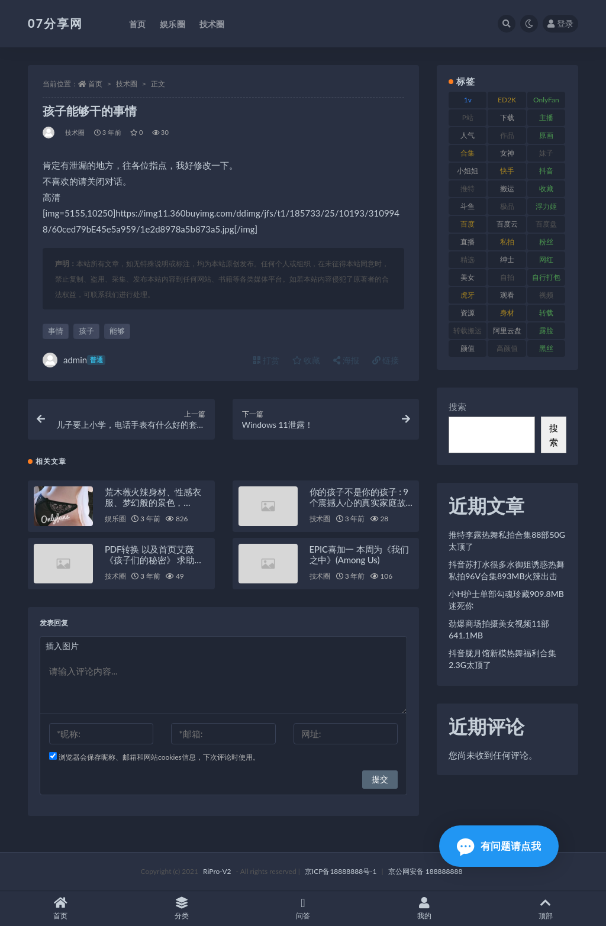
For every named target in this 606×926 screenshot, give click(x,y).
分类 (182, 908)
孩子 (86, 330)
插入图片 (62, 646)
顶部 (545, 908)
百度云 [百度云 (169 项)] (507, 224)
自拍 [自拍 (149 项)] (507, 277)
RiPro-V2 (217, 871)
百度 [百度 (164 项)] (467, 224)
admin (74, 360)
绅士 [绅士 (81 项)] (507, 259)
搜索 (457, 406)
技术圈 (126, 83)
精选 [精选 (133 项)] (467, 259)
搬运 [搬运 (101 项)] (507, 188)
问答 (303, 908)
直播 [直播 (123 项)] (467, 241)
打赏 (266, 360)
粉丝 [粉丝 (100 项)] (546, 241)
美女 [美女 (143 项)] (467, 277)
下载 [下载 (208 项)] (507, 117)
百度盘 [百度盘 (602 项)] (546, 224)
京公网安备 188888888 (425, 871)
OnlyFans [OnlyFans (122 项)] (546, 101)
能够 (117, 330)
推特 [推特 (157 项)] (467, 188)
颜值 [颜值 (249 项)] (467, 348)
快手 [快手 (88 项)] (507, 170)
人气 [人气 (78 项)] (467, 135)
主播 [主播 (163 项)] (546, 117)
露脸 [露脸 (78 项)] (546, 330)
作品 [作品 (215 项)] (507, 135)
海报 (346, 360)
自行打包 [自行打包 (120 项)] (546, 277)
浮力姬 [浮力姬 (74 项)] (546, 206)
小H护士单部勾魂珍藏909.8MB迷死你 (506, 600)
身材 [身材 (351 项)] (507, 312)
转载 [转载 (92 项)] (546, 312)
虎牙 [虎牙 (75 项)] (467, 295)
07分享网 (55, 23)
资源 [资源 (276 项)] (467, 312)
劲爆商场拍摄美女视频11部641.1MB (499, 629)
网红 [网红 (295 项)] (546, 259)
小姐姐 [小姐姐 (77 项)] (467, 170)
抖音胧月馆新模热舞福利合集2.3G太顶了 (502, 659)
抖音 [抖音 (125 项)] (546, 170)
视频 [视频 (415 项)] (546, 295)
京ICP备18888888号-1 (341, 871)
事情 (55, 330)
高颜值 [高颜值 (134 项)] (507, 348)
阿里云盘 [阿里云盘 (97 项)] (507, 330)
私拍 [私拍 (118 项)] (507, 241)
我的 (424, 908)
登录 (560, 23)
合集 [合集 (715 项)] (467, 153)
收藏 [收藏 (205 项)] (546, 188)
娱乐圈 (115, 518)
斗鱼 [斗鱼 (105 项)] (467, 206)
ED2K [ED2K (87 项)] (507, 99)
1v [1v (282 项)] (468, 99)
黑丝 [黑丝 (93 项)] (546, 348)
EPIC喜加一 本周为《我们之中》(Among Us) (359, 554)
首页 (95, 83)
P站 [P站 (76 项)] (467, 117)
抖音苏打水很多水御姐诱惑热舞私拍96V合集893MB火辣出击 (507, 570)
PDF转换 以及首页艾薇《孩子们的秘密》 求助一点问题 (154, 560)
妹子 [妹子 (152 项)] (546, 153)
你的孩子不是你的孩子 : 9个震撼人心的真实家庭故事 (359, 502)
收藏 (306, 360)
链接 (385, 360)
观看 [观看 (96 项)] (507, 295)
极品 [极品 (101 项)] (507, 206)
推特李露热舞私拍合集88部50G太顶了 (507, 540)
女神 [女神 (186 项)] (507, 153)
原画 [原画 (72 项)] (546, 135)
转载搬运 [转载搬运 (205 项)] (467, 330)
